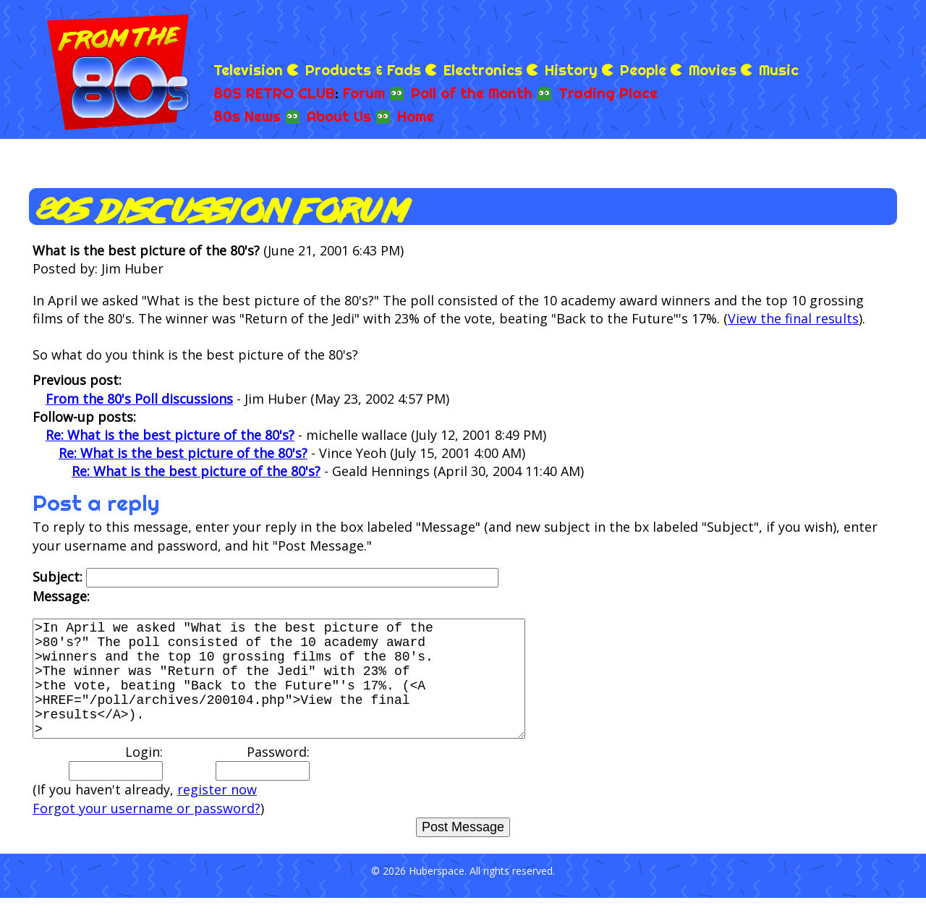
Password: (263, 785)
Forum (364, 93)
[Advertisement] (727, 29)
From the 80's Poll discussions (139, 398)
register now (217, 812)
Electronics (482, 70)
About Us (339, 116)
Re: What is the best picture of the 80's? (170, 434)
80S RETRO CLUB (274, 93)
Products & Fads (363, 70)
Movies (712, 70)
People (643, 70)
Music (779, 70)
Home (415, 116)
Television (248, 70)
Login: (116, 785)
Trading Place (608, 93)
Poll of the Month (471, 93)
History (571, 70)
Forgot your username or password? (146, 831)
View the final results (793, 318)
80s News (247, 116)
